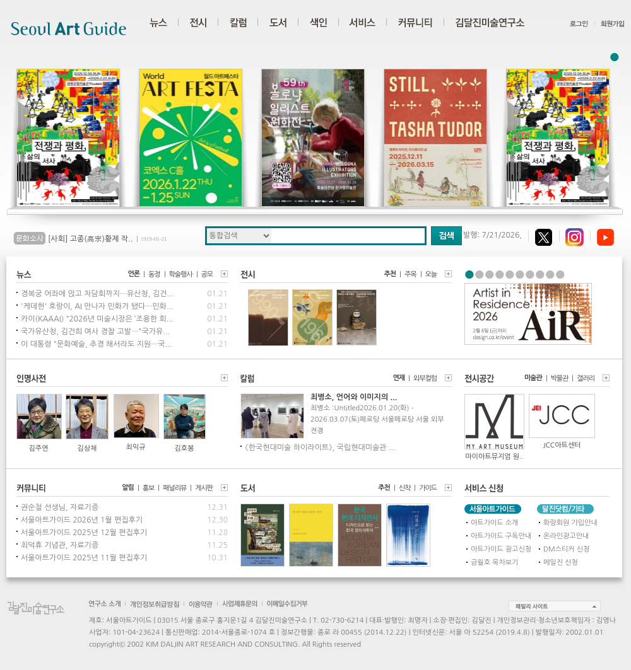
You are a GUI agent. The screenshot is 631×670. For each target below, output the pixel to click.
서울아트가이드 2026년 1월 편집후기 (82, 520)
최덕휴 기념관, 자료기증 (59, 545)
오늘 (431, 274)
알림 (127, 487)
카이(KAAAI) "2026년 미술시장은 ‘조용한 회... (97, 319)
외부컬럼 (425, 378)
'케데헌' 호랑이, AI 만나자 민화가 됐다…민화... (97, 306)
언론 (133, 273)
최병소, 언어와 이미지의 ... (353, 397)
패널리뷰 (174, 488)
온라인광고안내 (566, 536)
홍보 (148, 488)
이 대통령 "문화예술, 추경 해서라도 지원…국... (96, 344)
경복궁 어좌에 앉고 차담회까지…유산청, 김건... (97, 293)
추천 (390, 273)
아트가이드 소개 (494, 522)
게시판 (204, 488)
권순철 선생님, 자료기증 (59, 507)
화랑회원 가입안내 (570, 522)
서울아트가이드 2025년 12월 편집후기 (84, 532)
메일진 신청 (560, 562)
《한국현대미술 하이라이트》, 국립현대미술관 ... (320, 447)
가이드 (428, 488)
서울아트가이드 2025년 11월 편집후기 (84, 558)
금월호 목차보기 (494, 562)
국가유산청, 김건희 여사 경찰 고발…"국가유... (95, 331)
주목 (410, 274)
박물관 (560, 378)
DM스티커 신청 (566, 549)
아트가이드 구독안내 (501, 536)
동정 (154, 274)
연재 (398, 377)
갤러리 (585, 378)
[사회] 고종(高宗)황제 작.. (90, 239)
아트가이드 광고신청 (501, 549)
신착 (404, 488)
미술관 (533, 377)
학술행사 (180, 274)
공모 (207, 274)
